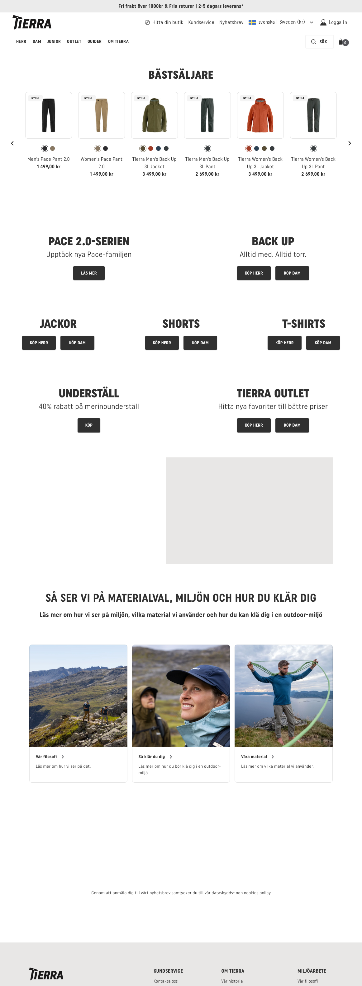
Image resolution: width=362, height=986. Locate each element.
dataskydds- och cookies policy (241, 893)
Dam (37, 41)
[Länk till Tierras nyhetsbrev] (231, 22)
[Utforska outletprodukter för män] (254, 425)
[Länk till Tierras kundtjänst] (201, 22)
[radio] (44, 148)
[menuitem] (21, 41)
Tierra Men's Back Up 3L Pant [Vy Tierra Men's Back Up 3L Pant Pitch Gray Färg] (207, 162)
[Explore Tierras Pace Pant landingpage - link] (89, 251)
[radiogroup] (48, 148)
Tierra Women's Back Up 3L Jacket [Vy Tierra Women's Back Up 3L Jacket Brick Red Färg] (260, 162)
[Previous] (12, 143)
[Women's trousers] (200, 343)
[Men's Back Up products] (254, 273)
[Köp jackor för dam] (77, 343)
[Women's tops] (323, 343)
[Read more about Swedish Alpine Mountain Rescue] (249, 510)
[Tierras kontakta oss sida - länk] (166, 981)
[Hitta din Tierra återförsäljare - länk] (164, 22)
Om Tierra (118, 41)
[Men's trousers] (162, 343)
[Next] (349, 143)
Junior (54, 41)
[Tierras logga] (46, 973)
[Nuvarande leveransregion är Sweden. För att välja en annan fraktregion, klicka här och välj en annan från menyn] (282, 22)
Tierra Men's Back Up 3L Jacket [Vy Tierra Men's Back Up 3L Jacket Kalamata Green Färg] (154, 162)
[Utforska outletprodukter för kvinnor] (292, 425)
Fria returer (181, 6)
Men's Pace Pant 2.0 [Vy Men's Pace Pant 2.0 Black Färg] (48, 159)
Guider (95, 41)
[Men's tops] (284, 343)
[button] (342, 42)
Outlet (74, 41)
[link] (48, 133)
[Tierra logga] (31, 22)
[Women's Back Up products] (292, 273)
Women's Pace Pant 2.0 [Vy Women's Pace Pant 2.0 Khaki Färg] (101, 162)
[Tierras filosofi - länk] (308, 981)
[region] (181, 714)
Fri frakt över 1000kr (140, 6)
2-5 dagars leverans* (221, 6)
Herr (21, 41)
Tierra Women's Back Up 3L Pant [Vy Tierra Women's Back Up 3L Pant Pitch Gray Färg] (313, 162)
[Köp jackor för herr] (39, 343)
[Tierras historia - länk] (232, 981)
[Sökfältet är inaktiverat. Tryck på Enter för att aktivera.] (319, 42)
